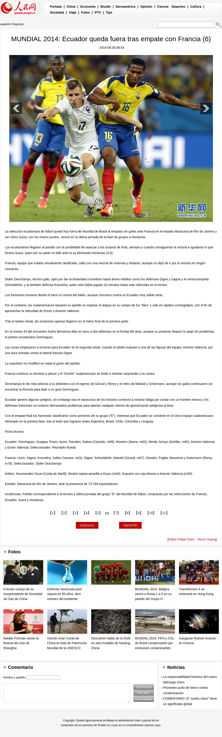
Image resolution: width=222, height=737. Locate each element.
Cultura (195, 6)
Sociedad (57, 12)
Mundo (105, 6)
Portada (56, 6)
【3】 (75, 513)
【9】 (138, 513)
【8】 (127, 513)
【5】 (98, 513)
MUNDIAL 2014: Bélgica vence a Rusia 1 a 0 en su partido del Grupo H (153, 594)
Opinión (146, 6)
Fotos (85, 12)
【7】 (116, 513)
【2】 (64, 513)
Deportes (178, 6)
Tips (109, 12)
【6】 (107, 513)
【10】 (151, 513)
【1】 (52, 513)
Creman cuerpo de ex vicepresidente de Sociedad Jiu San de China (22, 594)
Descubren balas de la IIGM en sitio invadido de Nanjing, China (111, 643)
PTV (98, 12)
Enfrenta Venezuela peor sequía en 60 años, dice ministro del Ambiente (64, 594)
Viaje (72, 12)
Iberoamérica (125, 6)
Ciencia (163, 6)
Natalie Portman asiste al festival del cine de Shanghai (21, 643)
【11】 (164, 513)
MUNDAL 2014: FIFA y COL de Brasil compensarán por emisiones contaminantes (154, 643)
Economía (87, 6)
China (71, 6)
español (5, 24)
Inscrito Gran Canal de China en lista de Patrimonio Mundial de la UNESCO (67, 643)
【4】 (86, 513)
